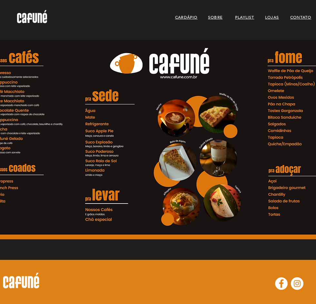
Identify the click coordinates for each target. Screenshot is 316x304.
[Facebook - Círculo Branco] (281, 283)
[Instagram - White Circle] (297, 283)
